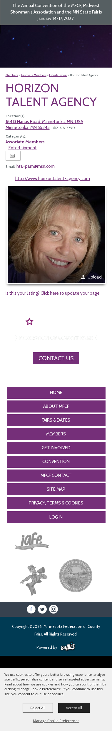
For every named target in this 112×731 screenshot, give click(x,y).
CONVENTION (56, 461)
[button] (56, 234)
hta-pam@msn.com (35, 166)
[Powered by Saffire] (68, 646)
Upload (95, 277)
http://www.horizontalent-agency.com (52, 178)
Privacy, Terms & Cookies (56, 503)
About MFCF (56, 406)
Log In (56, 517)
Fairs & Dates (56, 420)
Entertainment (58, 75)
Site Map (56, 489)
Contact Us (56, 358)
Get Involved (56, 447)
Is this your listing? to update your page (53, 293)
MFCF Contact (56, 475)
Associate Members (33, 75)
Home (56, 392)
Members (12, 75)
